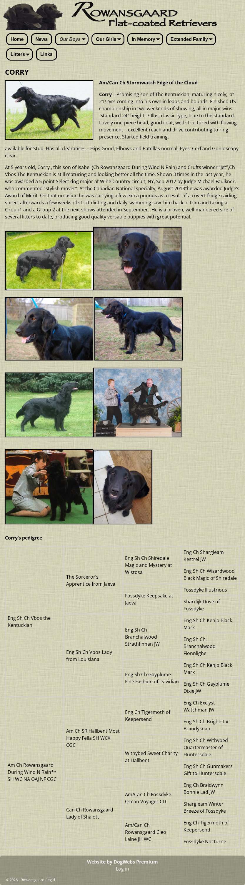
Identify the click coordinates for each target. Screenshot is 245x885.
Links (46, 54)
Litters (21, 54)
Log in (122, 869)
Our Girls (109, 39)
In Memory (147, 39)
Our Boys (73, 39)
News (41, 39)
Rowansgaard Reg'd (38, 879)
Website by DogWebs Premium (122, 862)
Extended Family (193, 39)
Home (17, 39)
